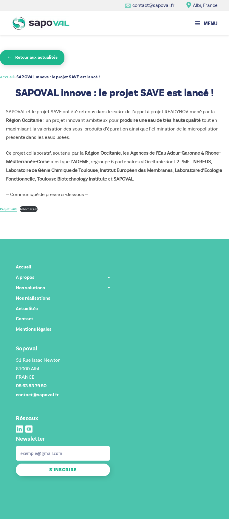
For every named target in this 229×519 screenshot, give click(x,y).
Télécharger (29, 209)
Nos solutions (63, 288)
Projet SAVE (8, 209)
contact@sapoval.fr (153, 5)
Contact (24, 319)
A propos (63, 277)
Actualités (27, 309)
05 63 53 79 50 (31, 386)
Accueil (7, 77)
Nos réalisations (33, 298)
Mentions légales (34, 329)
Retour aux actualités (32, 57)
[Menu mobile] (206, 23)
